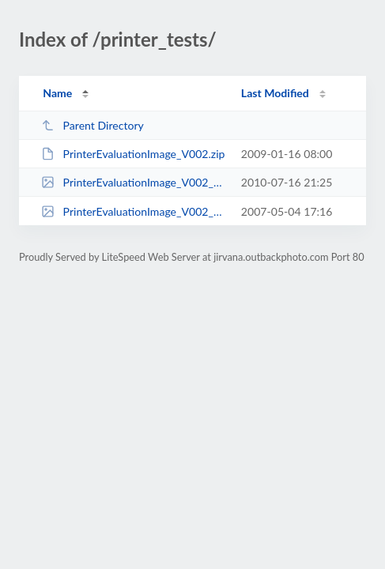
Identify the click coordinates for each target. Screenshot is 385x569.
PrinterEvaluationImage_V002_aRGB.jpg (133, 182)
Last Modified (275, 93)
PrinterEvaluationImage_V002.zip (133, 153)
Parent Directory (92, 125)
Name (57, 93)
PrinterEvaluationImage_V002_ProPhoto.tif (133, 211)
